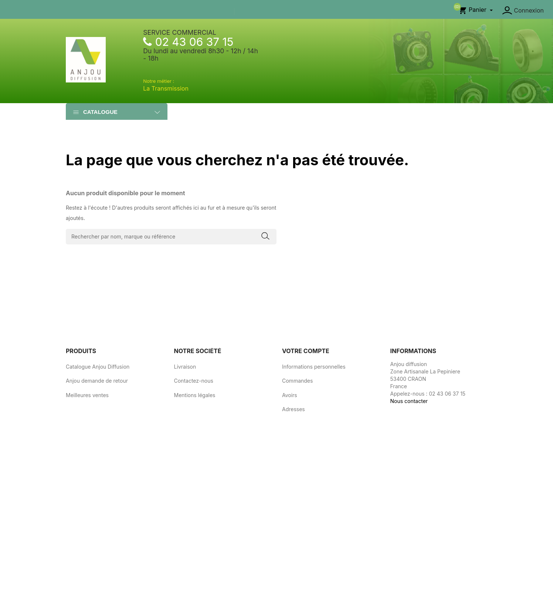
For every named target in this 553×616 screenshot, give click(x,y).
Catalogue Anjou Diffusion (97, 366)
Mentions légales (195, 395)
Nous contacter (409, 401)
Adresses (293, 409)
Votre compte (305, 351)
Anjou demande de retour (97, 381)
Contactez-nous (193, 381)
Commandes (297, 381)
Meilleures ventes (87, 395)
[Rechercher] (171, 236)
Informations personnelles (314, 366)
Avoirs (289, 395)
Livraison (185, 366)
